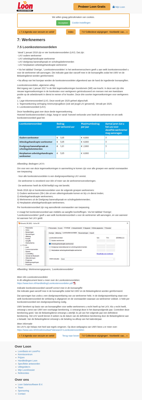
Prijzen (21, 357)
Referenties (23, 373)
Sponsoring (23, 390)
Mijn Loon (119, 7)
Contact (21, 394)
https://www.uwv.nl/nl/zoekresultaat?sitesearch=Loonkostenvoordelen (50, 330)
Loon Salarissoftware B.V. (30, 384)
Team (20, 387)
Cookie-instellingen (80, 22)
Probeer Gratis (91, 6)
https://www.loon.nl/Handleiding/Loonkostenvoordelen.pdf (45, 283)
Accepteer (63, 23)
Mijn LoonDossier (26, 370)
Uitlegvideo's (24, 367)
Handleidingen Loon (27, 360)
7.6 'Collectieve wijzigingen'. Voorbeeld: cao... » (104, 32)
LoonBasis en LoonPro (29, 351)
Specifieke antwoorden (29, 363)
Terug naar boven (70, 335)
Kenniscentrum (25, 354)
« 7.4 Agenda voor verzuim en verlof (36, 32)
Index (70, 32)
